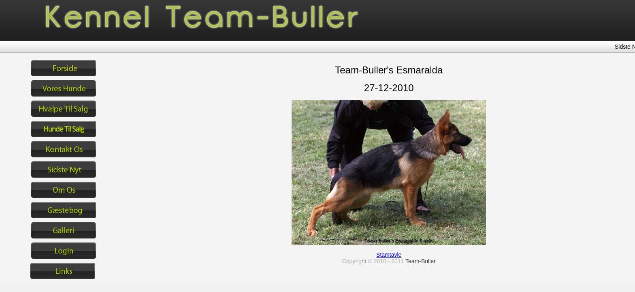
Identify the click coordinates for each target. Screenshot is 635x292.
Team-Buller (420, 261)
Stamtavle (388, 254)
